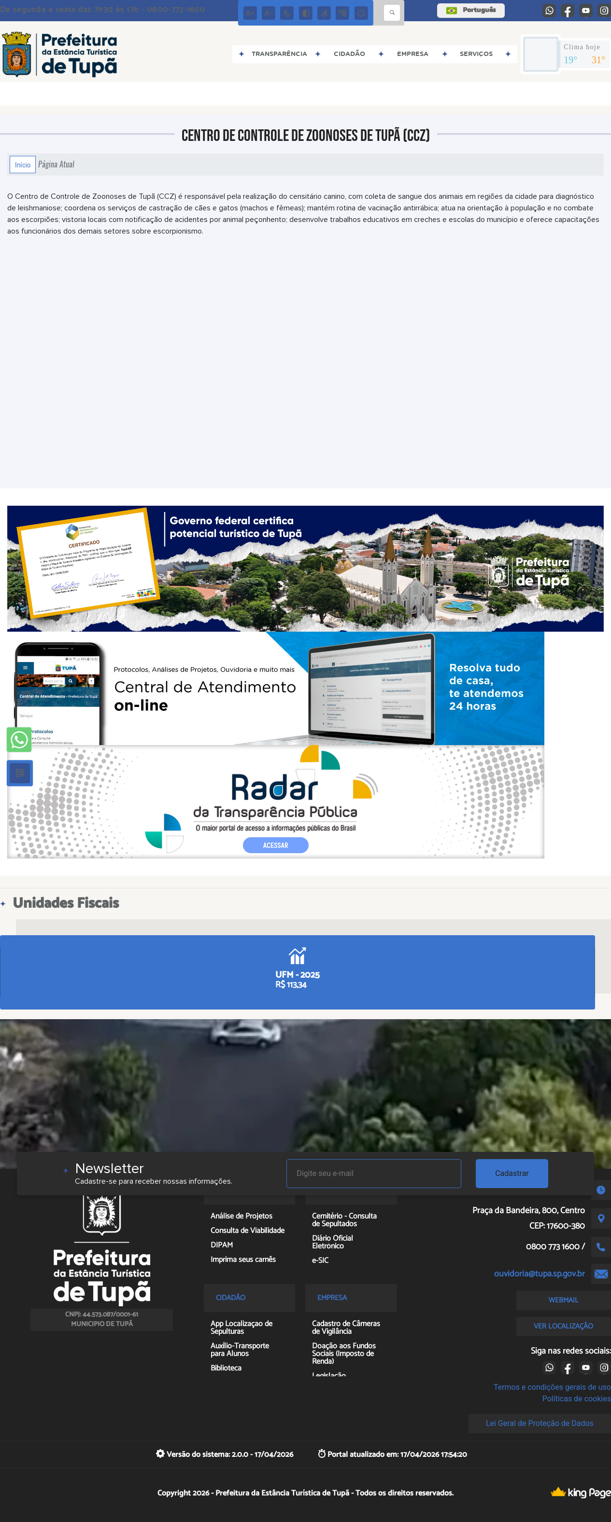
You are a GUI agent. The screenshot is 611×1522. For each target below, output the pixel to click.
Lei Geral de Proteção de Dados (540, 1423)
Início (22, 164)
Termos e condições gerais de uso (552, 1387)
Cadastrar (512, 1173)
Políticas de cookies (576, 1398)
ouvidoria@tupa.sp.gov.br (539, 1274)
